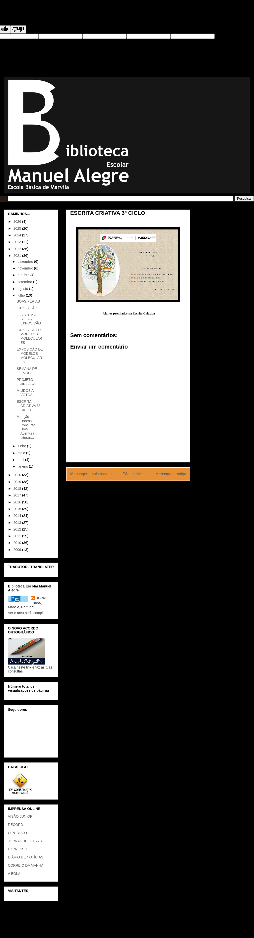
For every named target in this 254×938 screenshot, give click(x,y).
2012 (17, 529)
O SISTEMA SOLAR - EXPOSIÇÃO (29, 319)
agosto (23, 289)
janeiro (23, 466)
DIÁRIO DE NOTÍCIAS (25, 857)
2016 (17, 502)
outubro (23, 275)
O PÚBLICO (17, 833)
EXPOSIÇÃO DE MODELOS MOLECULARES (30, 336)
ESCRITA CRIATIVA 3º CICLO (28, 406)
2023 (17, 242)
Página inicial (134, 474)
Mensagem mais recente (91, 474)
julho (21, 295)
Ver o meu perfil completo (28, 613)
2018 (17, 489)
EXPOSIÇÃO (27, 308)
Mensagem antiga (170, 474)
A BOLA (14, 874)
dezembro (25, 262)
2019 (17, 482)
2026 (17, 221)
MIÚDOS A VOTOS (25, 393)
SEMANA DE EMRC (27, 371)
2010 (17, 543)
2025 (17, 228)
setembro (25, 282)
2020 (17, 475)
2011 (17, 536)
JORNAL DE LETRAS (25, 841)
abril (21, 460)
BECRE (42, 598)
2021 (17, 256)
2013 (17, 523)
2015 (17, 509)
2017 (17, 495)
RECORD (15, 825)
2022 (17, 249)
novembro (25, 268)
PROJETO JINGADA (26, 382)
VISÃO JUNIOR (20, 816)
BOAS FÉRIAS (28, 301)
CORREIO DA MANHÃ (25, 865)
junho (22, 446)
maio (21, 453)
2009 (17, 550)
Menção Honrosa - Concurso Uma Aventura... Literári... (27, 427)
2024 (17, 235)
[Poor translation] (18, 29)
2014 (17, 516)
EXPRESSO (17, 849)
